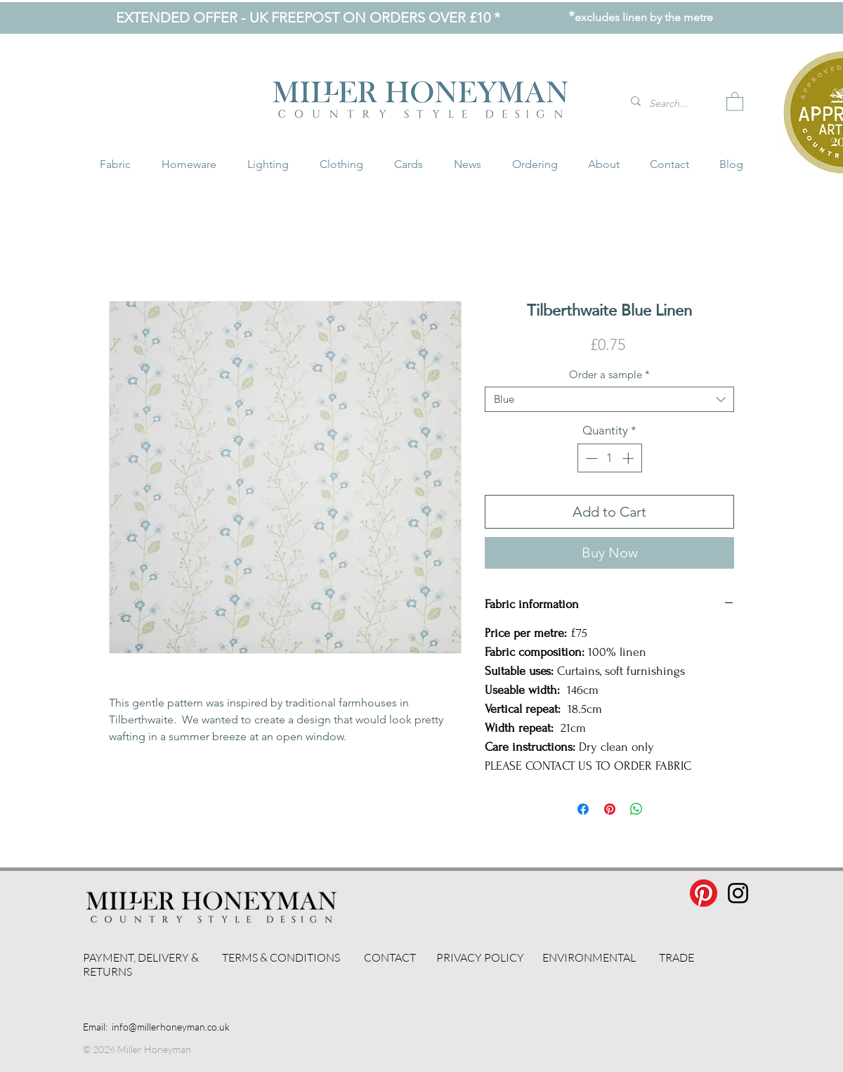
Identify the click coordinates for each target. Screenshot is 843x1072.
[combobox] (609, 399)
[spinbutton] (609, 458)
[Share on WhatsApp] (636, 809)
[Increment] (629, 458)
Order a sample (609, 374)
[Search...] (673, 103)
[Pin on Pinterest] (609, 809)
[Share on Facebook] (583, 809)
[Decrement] (590, 458)
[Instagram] (738, 893)
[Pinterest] (703, 893)
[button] (734, 101)
